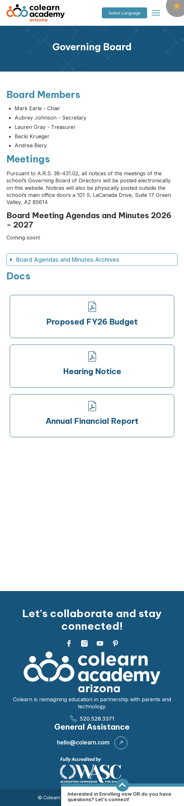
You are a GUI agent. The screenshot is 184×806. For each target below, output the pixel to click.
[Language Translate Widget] (124, 12)
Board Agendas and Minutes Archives (64, 259)
